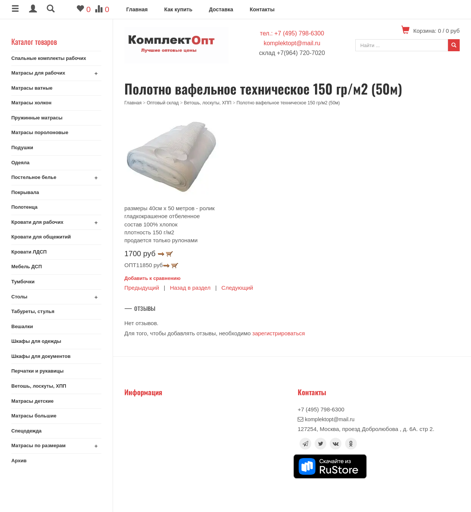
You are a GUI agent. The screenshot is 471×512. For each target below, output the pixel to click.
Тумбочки (23, 281)
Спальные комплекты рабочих (48, 58)
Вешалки (22, 326)
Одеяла (20, 162)
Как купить (178, 9)
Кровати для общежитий (41, 237)
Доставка (221, 9)
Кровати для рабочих (37, 222)
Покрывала (25, 192)
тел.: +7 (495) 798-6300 (292, 33)
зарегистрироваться (278, 333)
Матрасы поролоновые (39, 132)
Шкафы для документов (40, 356)
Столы (19, 297)
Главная (137, 9)
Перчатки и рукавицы (37, 371)
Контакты (262, 9)
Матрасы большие (34, 416)
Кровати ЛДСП (29, 252)
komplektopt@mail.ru (292, 43)
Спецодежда (26, 431)
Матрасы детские (32, 401)
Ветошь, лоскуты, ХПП (38, 386)
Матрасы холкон (31, 102)
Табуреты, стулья (32, 311)
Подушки (22, 147)
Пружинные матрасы (37, 118)
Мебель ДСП (26, 266)
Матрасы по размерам (38, 445)
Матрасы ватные (31, 88)
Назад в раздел (190, 287)
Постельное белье (34, 177)
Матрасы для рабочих (38, 73)
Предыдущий (141, 287)
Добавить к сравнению (152, 278)
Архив (18, 460)
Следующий (237, 287)
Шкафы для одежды (36, 341)
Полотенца (24, 207)
